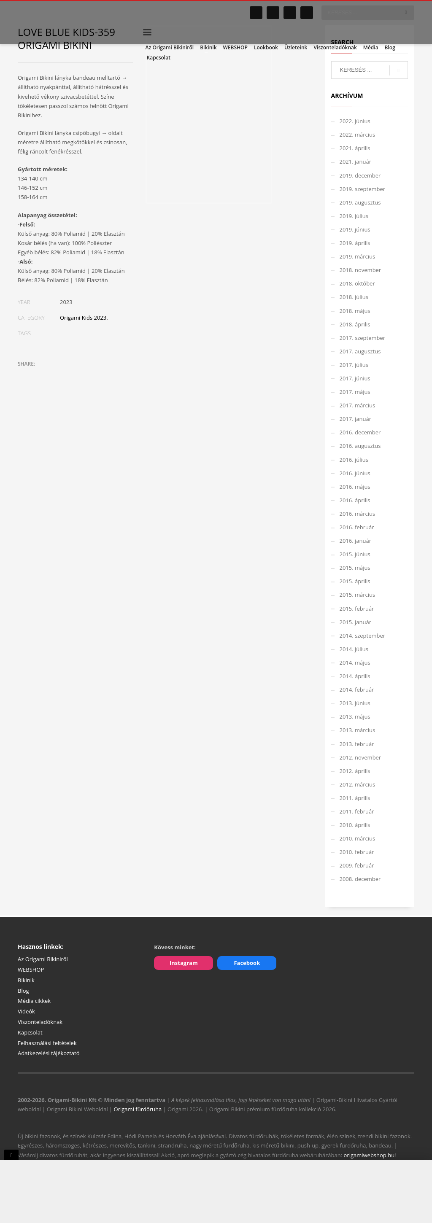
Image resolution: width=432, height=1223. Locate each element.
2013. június (355, 703)
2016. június (355, 473)
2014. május (355, 662)
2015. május (355, 567)
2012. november (360, 757)
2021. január (356, 161)
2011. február (357, 811)
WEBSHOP (31, 969)
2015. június (355, 554)
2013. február (357, 744)
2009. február (357, 865)
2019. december (360, 175)
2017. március (357, 405)
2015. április (355, 581)
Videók (26, 1011)
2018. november (360, 270)
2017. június (355, 378)
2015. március (357, 594)
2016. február (357, 527)
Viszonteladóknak (40, 1022)
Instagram (184, 963)
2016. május (355, 486)
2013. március (357, 730)
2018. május (355, 311)
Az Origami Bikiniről (43, 959)
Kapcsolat (30, 1032)
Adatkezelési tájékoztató (49, 1053)
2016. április (355, 500)
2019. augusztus (360, 202)
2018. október (357, 283)
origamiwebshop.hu (369, 1155)
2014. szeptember (363, 635)
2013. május (355, 716)
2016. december (360, 432)
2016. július (354, 459)
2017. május (355, 392)
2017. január (356, 419)
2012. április (355, 771)
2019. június (355, 229)
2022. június (355, 121)
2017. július (354, 365)
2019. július (354, 216)
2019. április (355, 243)
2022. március (357, 134)
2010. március (357, 838)
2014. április (355, 676)
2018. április (355, 324)
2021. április (355, 148)
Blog (23, 990)
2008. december (360, 879)
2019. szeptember (363, 189)
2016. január (356, 540)
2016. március (357, 513)
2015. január (356, 622)
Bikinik (26, 980)
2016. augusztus (360, 446)
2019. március (357, 256)
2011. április (355, 798)
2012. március (357, 784)
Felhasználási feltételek (47, 1043)
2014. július (354, 649)
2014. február (357, 689)
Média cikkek (34, 1001)
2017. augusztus (360, 351)
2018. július (354, 297)
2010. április (355, 825)
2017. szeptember (363, 338)
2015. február (357, 608)
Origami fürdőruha (138, 1109)
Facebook (247, 963)
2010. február (357, 852)
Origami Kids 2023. (84, 317)
